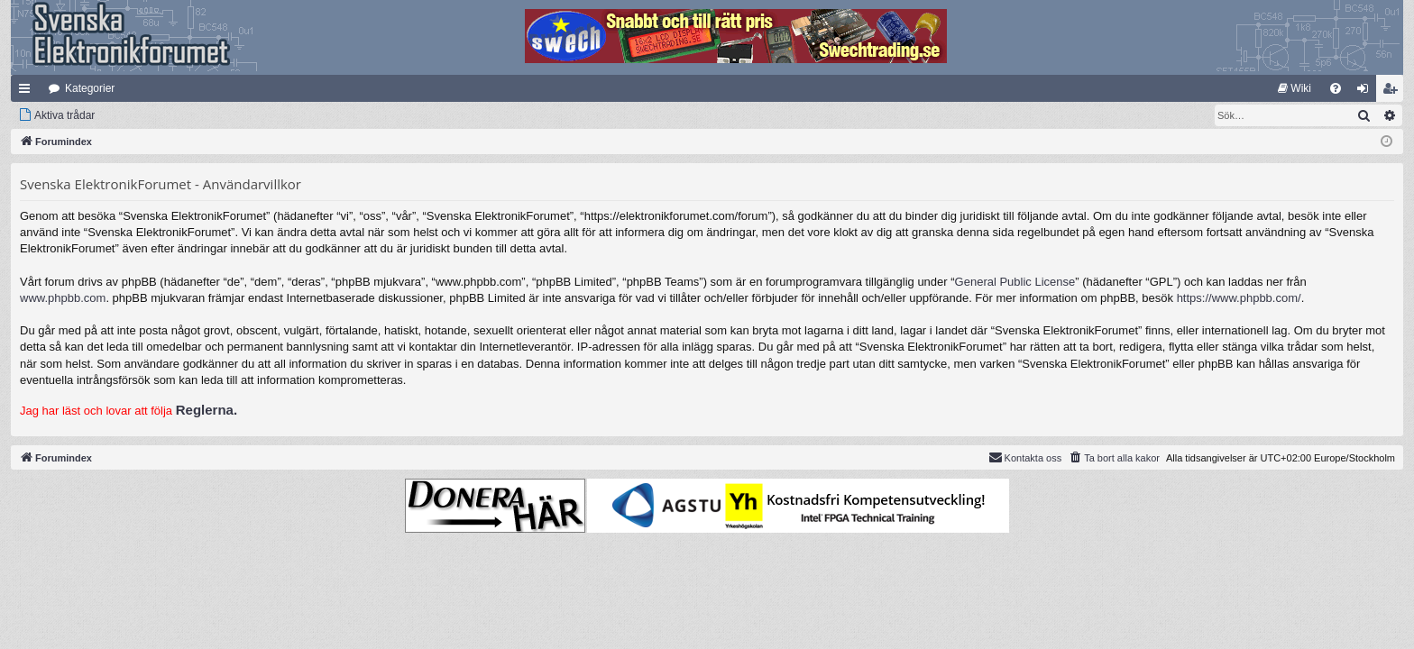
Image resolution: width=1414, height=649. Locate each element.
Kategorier (90, 88)
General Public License (1015, 281)
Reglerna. (206, 409)
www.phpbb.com (63, 298)
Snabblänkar (28, 92)
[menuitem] (1294, 88)
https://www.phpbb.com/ (1239, 298)
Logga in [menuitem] (1366, 92)
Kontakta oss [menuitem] (1025, 457)
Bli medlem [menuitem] (1393, 92)
